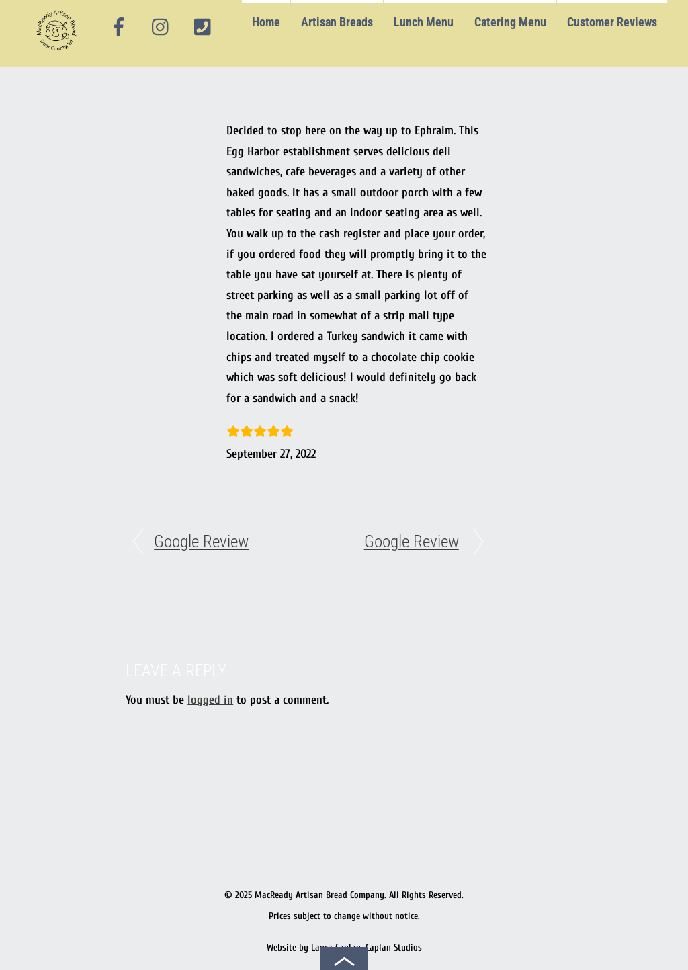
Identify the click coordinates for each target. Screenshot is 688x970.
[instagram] (161, 27)
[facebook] (119, 27)
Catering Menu (510, 22)
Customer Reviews (612, 22)
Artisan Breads (337, 22)
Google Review (201, 541)
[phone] (202, 27)
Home (266, 22)
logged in (210, 700)
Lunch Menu (424, 22)
